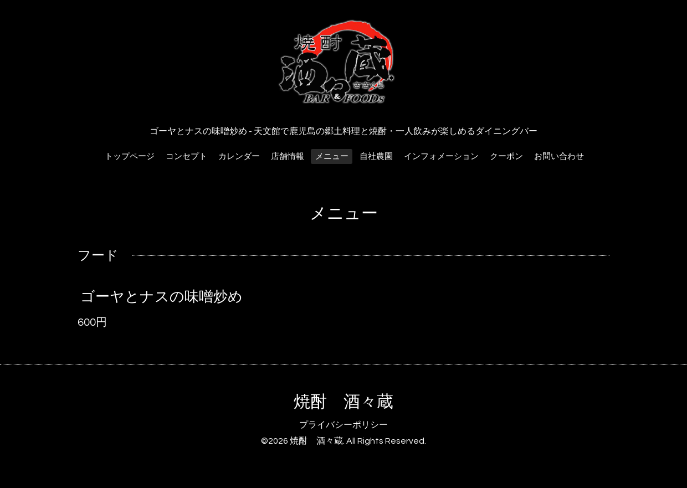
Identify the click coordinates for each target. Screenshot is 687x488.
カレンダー (239, 156)
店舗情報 (287, 156)
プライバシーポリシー (343, 424)
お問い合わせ (559, 156)
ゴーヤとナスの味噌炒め (161, 297)
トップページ (130, 156)
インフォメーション (441, 156)
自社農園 (376, 156)
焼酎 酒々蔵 (343, 401)
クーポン (506, 156)
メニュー (331, 156)
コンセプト (186, 156)
